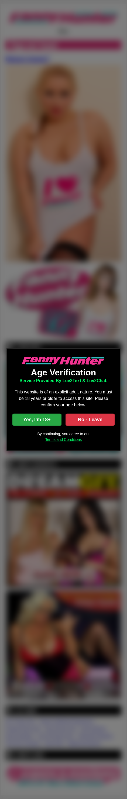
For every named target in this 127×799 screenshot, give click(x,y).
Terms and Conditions (63, 439)
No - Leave (90, 419)
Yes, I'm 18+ (37, 419)
